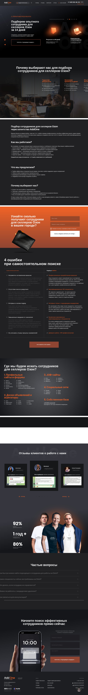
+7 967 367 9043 (80, 680)
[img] (5, 44)
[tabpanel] (53, 32)
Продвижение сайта (7, 690)
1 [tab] (37, 497)
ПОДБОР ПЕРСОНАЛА (40, 680)
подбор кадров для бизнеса (54, 680)
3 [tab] (42, 497)
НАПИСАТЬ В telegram (79, 685)
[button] (80, 4)
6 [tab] (51, 497)
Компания (49, 685)
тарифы (37, 683)
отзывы (37, 685)
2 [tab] (39, 497)
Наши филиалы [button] (50, 687)
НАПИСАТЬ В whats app (79, 683)
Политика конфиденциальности (9, 682)
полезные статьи (40, 687)
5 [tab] (48, 497)
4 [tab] (45, 497)
